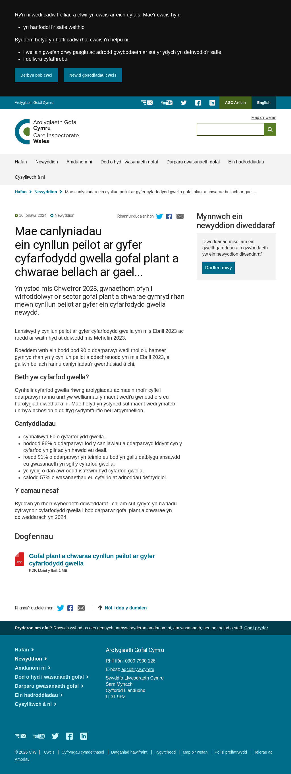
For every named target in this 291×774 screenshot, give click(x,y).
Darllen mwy (220, 269)
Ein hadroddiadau (246, 161)
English (264, 102)
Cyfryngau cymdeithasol (83, 752)
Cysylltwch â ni (30, 177)
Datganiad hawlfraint (129, 752)
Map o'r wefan (264, 117)
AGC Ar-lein (237, 104)
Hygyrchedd (165, 752)
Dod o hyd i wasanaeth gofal (129, 161)
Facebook (170, 217)
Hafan (21, 161)
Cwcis (49, 752)
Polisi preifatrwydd (231, 752)
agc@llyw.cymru (137, 669)
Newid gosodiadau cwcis (93, 75)
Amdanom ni (79, 161)
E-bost (180, 217)
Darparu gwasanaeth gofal (193, 161)
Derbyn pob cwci (36, 75)
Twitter (159, 217)
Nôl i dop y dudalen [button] (126, 607)
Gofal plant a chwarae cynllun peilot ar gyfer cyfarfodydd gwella (92, 559)
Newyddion (47, 161)
